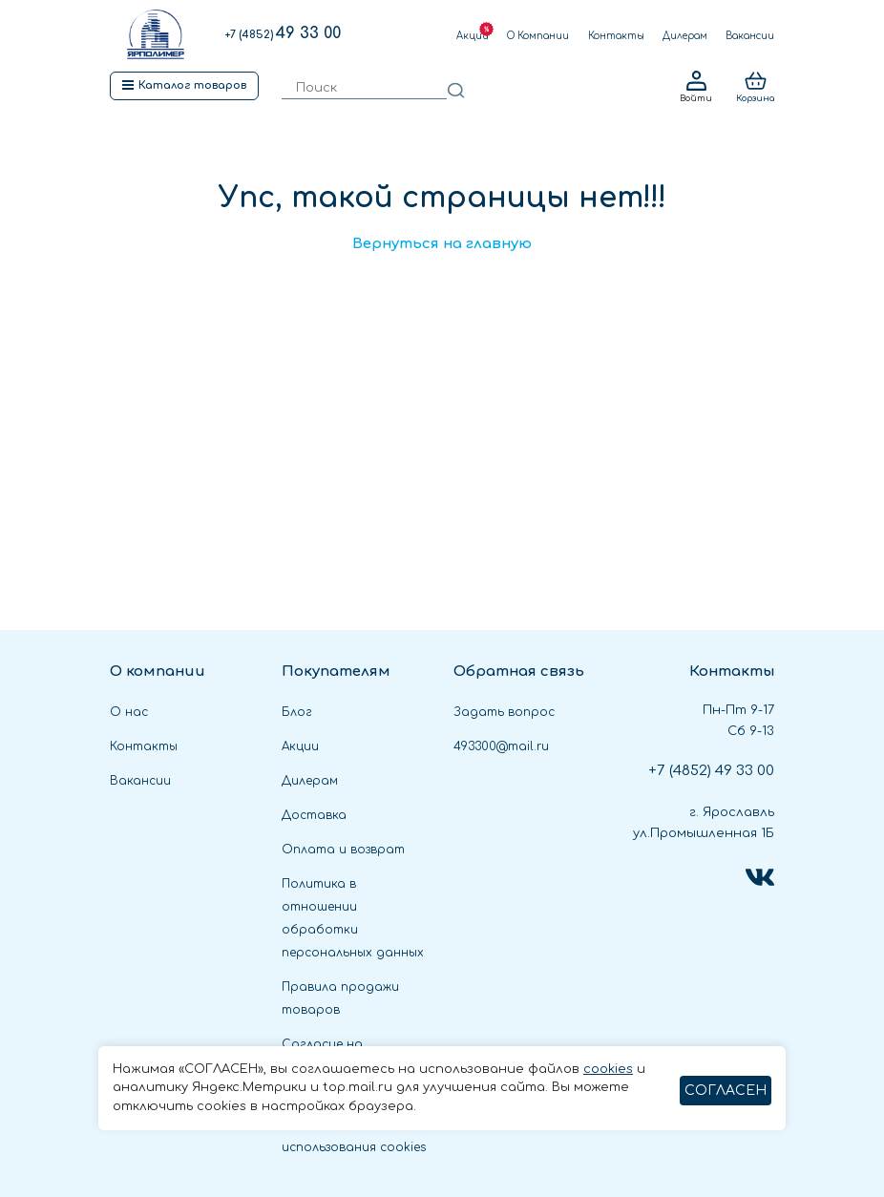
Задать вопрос (504, 712)
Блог (297, 712)
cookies (608, 1069)
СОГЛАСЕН (725, 1090)
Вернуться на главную (442, 244)
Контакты (616, 36)
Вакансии (750, 36)
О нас (129, 712)
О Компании (538, 36)
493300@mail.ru (501, 746)
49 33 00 (282, 33)
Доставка (314, 815)
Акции (472, 36)
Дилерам (685, 36)
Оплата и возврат (343, 849)
